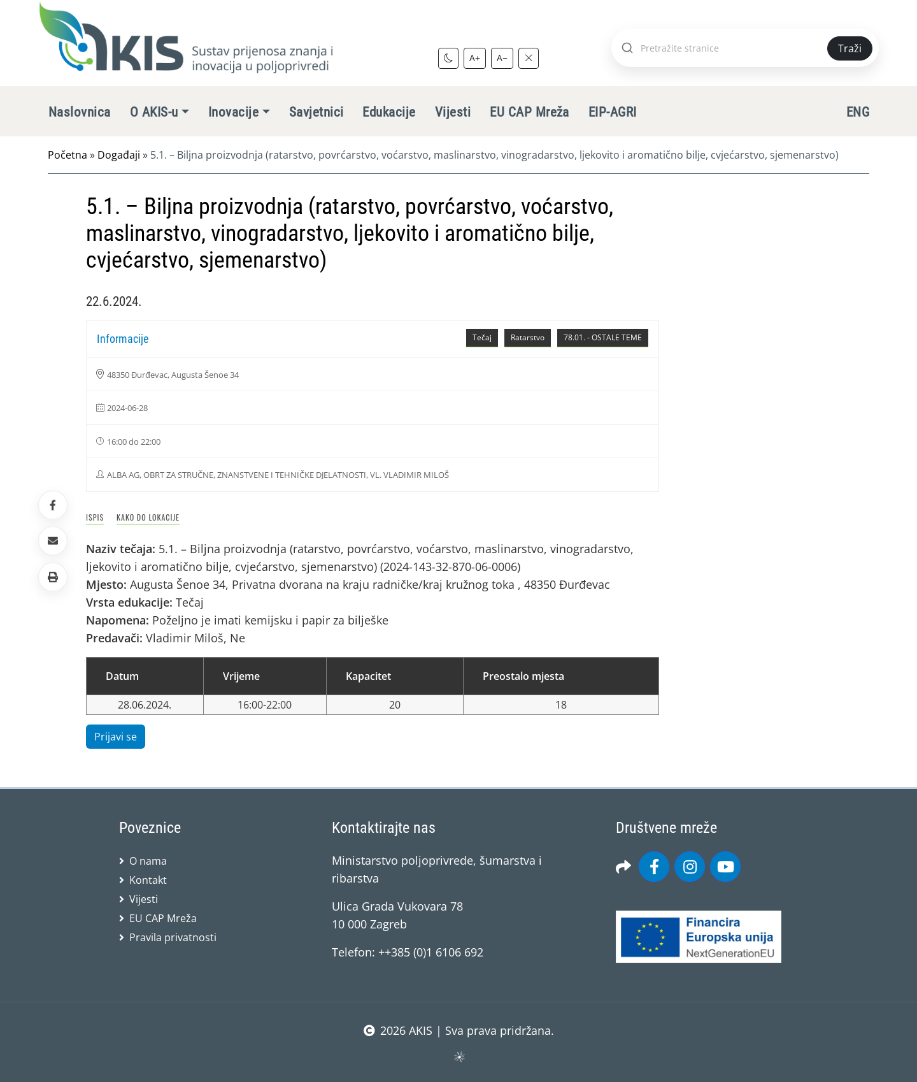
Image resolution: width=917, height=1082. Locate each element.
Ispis (95, 517)
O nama (148, 861)
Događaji (118, 155)
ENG (857, 112)
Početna (67, 155)
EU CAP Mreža (529, 112)
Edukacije (388, 112)
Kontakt (148, 880)
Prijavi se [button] (115, 737)
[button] (53, 576)
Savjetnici (316, 112)
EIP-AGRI (612, 112)
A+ (474, 58)
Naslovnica (79, 112)
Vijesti (453, 112)
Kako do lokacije (148, 517)
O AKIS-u (154, 112)
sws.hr (459, 1056)
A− (502, 58)
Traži (850, 48)
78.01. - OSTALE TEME (603, 337)
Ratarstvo (527, 337)
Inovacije (233, 112)
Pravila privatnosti (173, 937)
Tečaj (482, 337)
